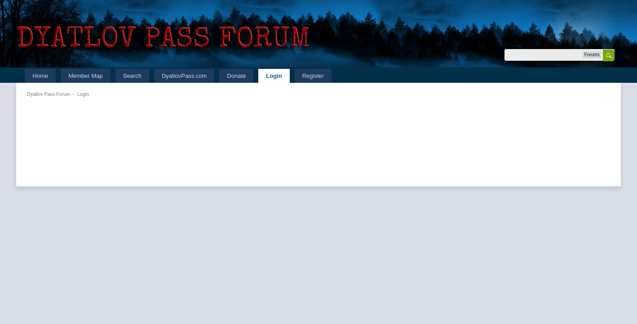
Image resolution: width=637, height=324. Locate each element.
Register (313, 75)
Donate (236, 75)
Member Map (85, 75)
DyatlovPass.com (184, 75)
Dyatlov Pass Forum (48, 94)
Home (40, 75)
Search (132, 75)
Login (274, 75)
